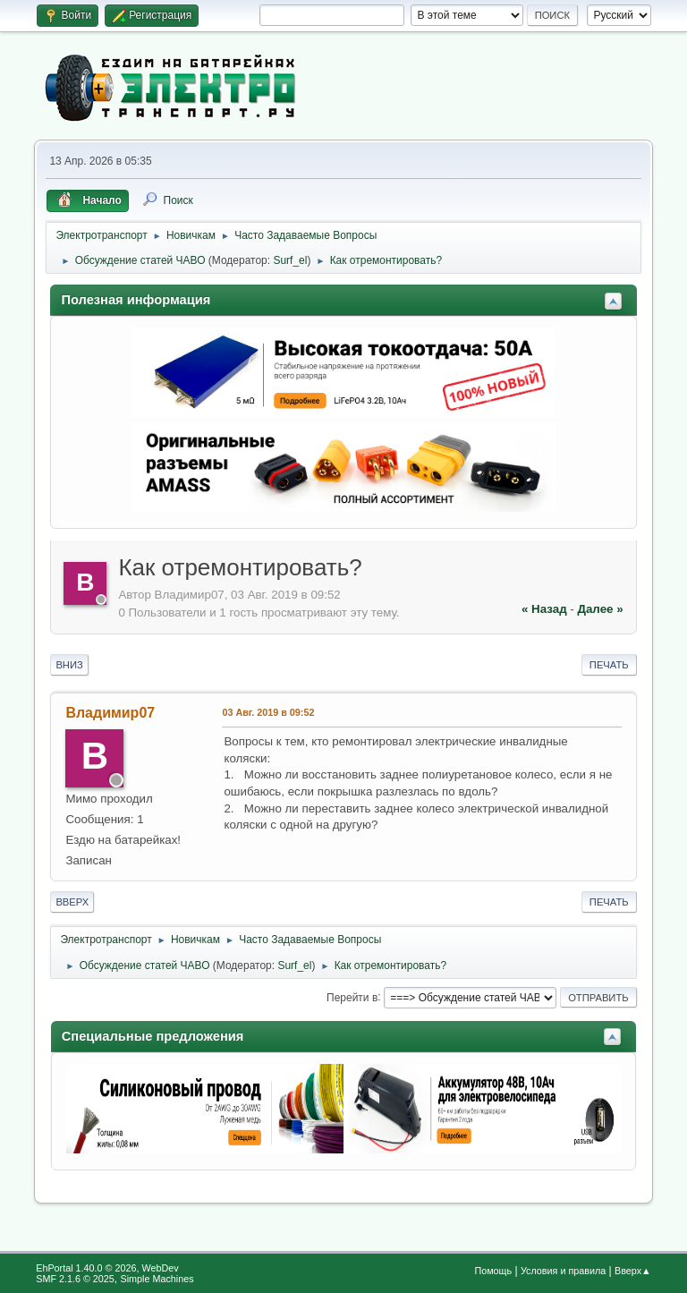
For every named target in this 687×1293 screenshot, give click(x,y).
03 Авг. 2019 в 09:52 (268, 712)
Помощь (493, 1270)
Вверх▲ (633, 1270)
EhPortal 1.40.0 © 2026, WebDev (107, 1268)
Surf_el (290, 260)
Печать (609, 664)
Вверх (72, 902)
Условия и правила (563, 1270)
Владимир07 (110, 712)
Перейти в (352, 997)
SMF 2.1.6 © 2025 (75, 1278)
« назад (544, 609)
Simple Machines (157, 1278)
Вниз (68, 664)
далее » (600, 609)
